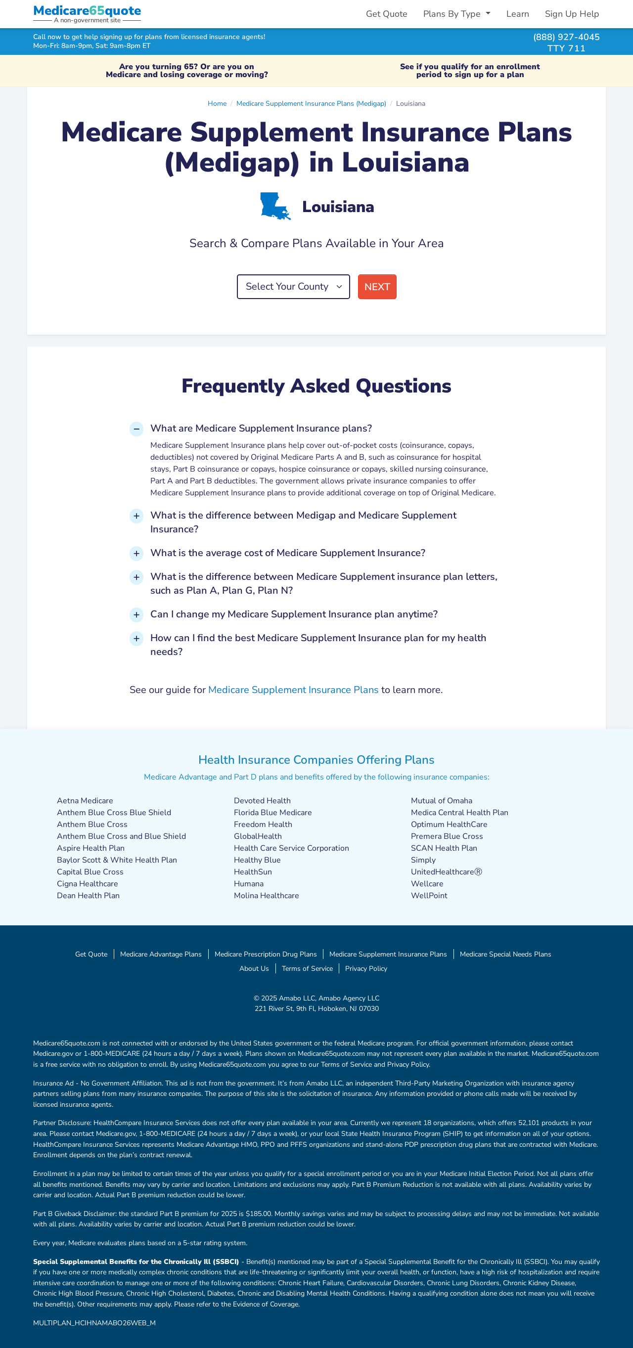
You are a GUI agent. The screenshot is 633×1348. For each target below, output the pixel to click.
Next (377, 287)
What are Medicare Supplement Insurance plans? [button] (261, 428)
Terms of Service (307, 968)
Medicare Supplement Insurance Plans (293, 689)
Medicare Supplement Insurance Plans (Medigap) (311, 103)
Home (217, 103)
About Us (254, 968)
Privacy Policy (366, 968)
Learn (517, 14)
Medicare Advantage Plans (161, 954)
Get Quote (386, 14)
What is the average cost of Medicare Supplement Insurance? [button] (287, 553)
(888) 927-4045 (566, 37)
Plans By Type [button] (453, 14)
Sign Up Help (572, 14)
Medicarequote (87, 10)
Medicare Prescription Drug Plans (266, 954)
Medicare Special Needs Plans (505, 954)
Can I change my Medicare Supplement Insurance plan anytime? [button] (294, 614)
